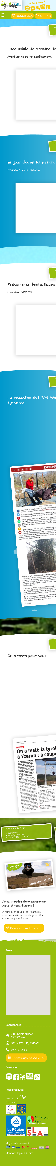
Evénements (13, 832)
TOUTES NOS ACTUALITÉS (19, 837)
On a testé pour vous (26, 655)
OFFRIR (43, 16)
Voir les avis (16, 1098)
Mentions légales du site (19, 1153)
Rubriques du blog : (15, 828)
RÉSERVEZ (22, 16)
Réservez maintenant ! (24, 928)
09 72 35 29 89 (19, 1050)
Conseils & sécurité (16, 834)
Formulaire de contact (26, 1057)
